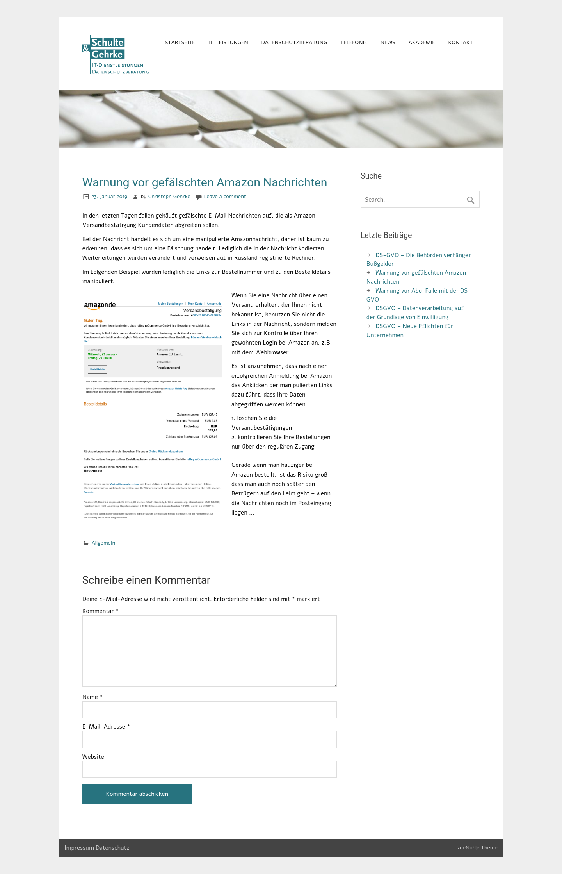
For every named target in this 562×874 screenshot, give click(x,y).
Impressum (79, 848)
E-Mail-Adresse (106, 727)
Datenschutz (112, 848)
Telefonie (353, 42)
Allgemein (104, 543)
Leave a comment (225, 196)
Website (93, 757)
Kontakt (460, 42)
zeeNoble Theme (477, 847)
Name (92, 697)
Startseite (180, 42)
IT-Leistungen (228, 42)
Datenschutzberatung (294, 42)
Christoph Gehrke (169, 196)
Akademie (422, 42)
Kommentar (100, 611)
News (388, 42)
